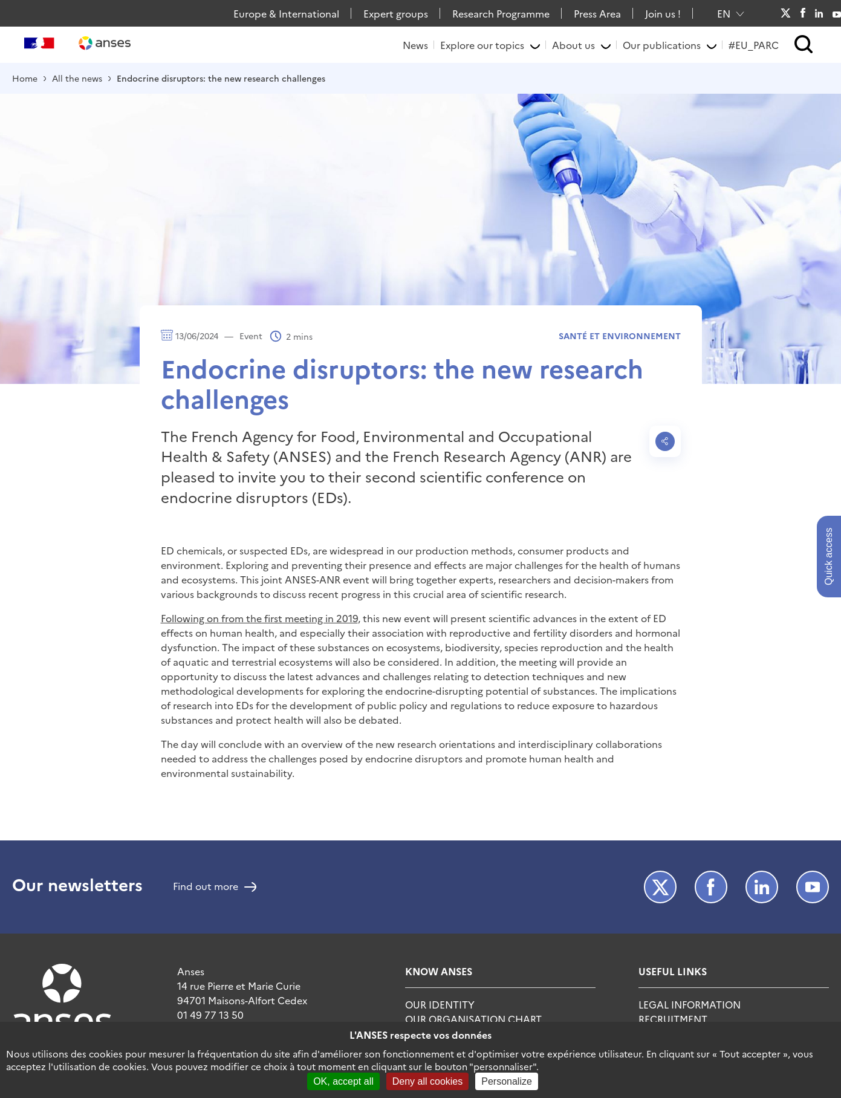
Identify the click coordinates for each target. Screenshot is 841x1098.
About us (573, 44)
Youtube (837, 13)
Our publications (662, 44)
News (415, 44)
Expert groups (395, 13)
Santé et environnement (620, 336)
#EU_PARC (754, 44)
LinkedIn (819, 13)
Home (24, 78)
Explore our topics (482, 44)
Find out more (205, 887)
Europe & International (286, 13)
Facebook (802, 13)
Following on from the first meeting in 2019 (259, 618)
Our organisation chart (473, 1018)
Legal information (689, 1004)
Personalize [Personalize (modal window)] (506, 1081)
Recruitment (672, 1018)
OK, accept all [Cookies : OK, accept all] (343, 1081)
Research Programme (501, 13)
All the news (77, 78)
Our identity (440, 1004)
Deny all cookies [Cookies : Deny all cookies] (427, 1081)
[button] (804, 45)
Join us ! (663, 13)
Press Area (597, 13)
